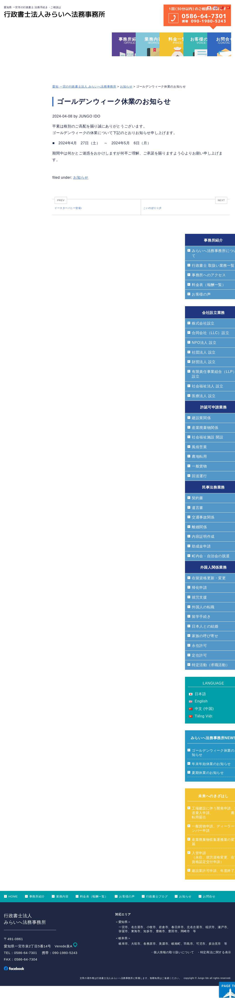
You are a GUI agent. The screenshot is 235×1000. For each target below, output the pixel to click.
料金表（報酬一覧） (94, 910)
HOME (13, 910)
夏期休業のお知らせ (208, 786)
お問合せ (209, 910)
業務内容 (62, 910)
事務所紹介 (37, 910)
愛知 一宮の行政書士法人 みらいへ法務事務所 (84, 98)
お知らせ (126, 98)
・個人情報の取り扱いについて (172, 966)
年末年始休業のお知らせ (211, 778)
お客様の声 (127, 910)
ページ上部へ (219, 968)
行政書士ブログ (157, 910)
